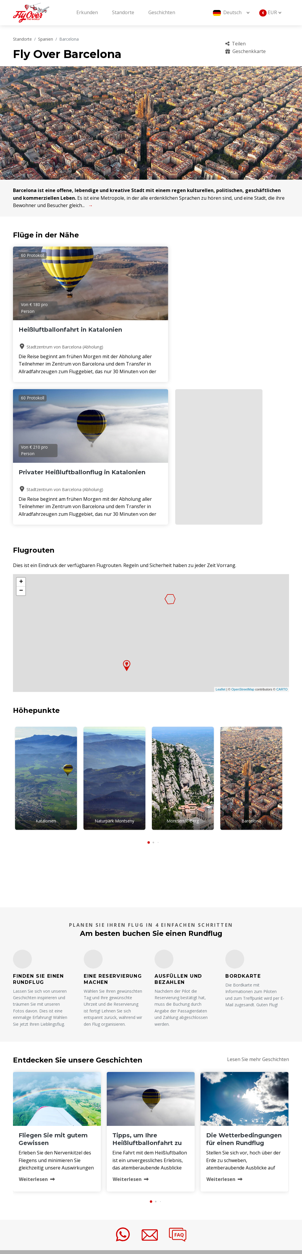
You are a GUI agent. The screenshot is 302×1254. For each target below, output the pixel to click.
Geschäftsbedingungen (185, 1167)
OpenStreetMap (242, 553)
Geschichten (161, 12)
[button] (148, 704)
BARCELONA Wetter (151, 740)
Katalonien (46, 685)
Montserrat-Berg (183, 685)
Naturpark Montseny (114, 685)
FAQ (227, 1137)
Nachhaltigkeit (239, 1167)
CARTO (282, 553)
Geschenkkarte (245, 51)
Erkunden (87, 12)
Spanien (45, 39)
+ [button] (21, 446)
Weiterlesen (37, 1040)
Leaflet (220, 553)
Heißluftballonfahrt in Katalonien (52, 333)
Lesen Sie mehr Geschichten (258, 921)
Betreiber (169, 1157)
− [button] (21, 454)
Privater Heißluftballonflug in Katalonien (145, 337)
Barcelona (251, 685)
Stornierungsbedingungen (252, 1157)
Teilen (235, 43)
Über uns (169, 1137)
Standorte (123, 12)
